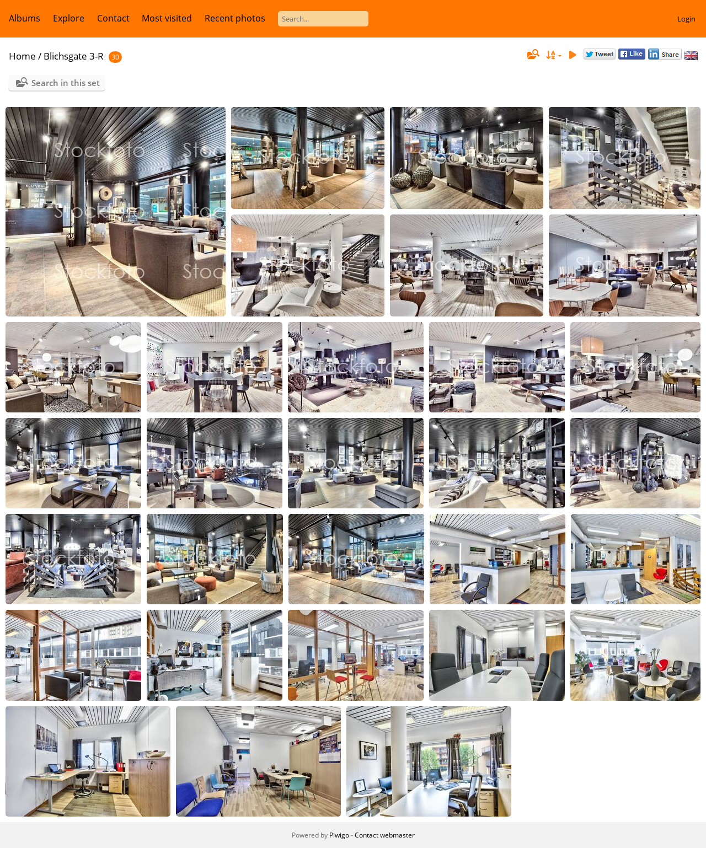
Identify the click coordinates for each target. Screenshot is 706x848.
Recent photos (235, 18)
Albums (24, 18)
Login (686, 19)
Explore (68, 18)
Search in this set (65, 82)
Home (22, 56)
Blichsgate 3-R (74, 56)
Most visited (167, 18)
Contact (113, 18)
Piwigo (339, 835)
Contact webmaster (385, 835)
